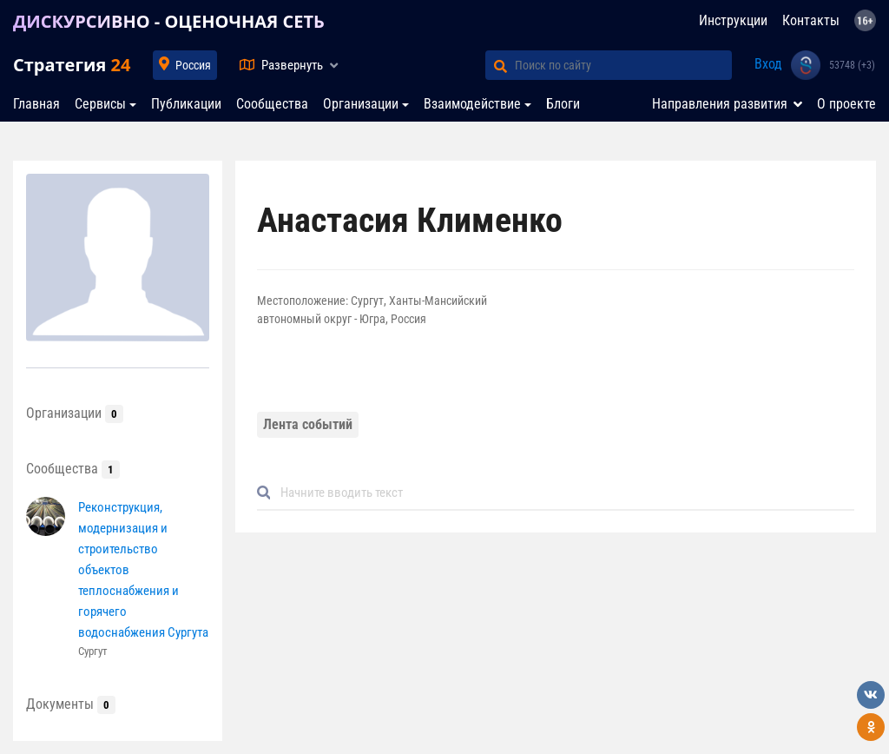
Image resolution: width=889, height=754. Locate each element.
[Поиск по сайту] (623, 65)
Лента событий (307, 424)
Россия (193, 65)
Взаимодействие (472, 104)
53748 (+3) (852, 65)
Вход (768, 64)
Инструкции (733, 20)
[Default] (562, 493)
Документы (70, 704)
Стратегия (71, 64)
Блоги (563, 104)
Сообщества (272, 104)
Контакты (811, 20)
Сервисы (100, 104)
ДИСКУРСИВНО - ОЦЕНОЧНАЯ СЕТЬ (169, 21)
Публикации (186, 104)
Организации (360, 104)
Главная (36, 104)
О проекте (846, 104)
